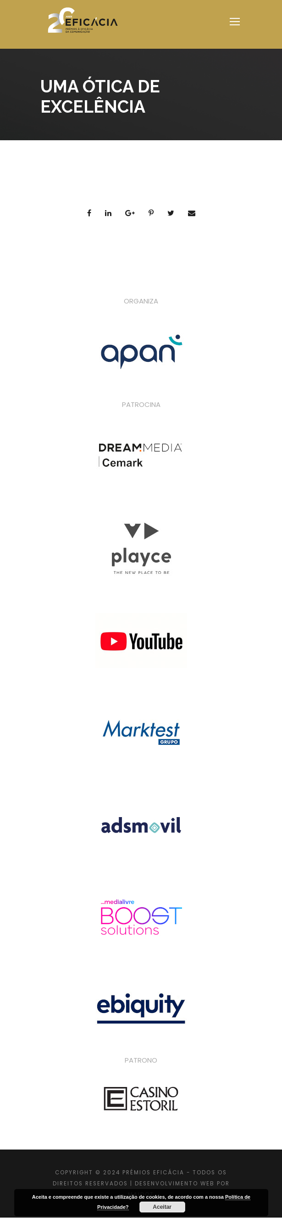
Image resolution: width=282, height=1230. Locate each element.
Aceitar (162, 1207)
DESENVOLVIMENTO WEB (175, 1183)
